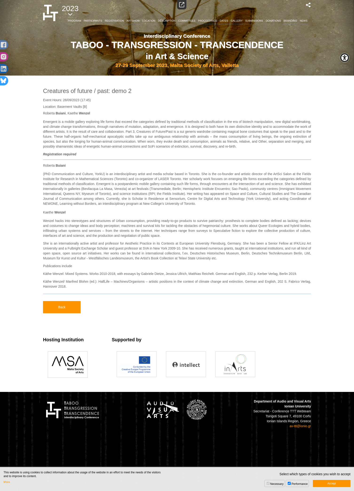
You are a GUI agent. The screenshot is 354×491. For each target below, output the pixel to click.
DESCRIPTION (167, 20)
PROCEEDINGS (207, 20)
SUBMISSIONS (254, 20)
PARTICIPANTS (93, 20)
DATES (224, 20)
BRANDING (290, 20)
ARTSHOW (133, 20)
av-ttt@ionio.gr (300, 426)
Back (61, 307)
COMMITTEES (186, 20)
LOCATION (148, 20)
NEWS (303, 20)
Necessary (277, 484)
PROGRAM (74, 20)
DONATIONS (273, 20)
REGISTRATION (114, 20)
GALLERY (237, 20)
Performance (299, 484)
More (7, 482)
